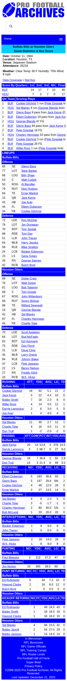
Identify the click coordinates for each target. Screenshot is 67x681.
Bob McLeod (10, 512)
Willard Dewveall (31, 305)
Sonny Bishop (30, 300)
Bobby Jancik (10, 629)
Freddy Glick (29, 372)
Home (8, 38)
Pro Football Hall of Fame (33, 658)
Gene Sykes (29, 256)
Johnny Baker (30, 359)
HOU (5, 94)
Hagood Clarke (11, 584)
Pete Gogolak (54, 103)
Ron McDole (29, 220)
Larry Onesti (29, 354)
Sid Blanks (23, 107)
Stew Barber (29, 170)
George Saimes (31, 260)
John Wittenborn (31, 296)
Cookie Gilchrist (26, 103)
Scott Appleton (30, 332)
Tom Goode (28, 291)
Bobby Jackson (12, 634)
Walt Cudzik (28, 179)
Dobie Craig (28, 278)
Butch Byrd (28, 265)
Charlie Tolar (29, 323)
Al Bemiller (28, 184)
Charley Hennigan (27, 134)
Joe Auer (27, 202)
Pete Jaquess (30, 363)
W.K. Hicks (28, 377)
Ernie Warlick (29, 193)
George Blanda (48, 107)
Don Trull (8, 431)
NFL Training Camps (33, 650)
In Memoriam (33, 638)
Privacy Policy (34, 666)
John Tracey (29, 238)
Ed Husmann (29, 341)
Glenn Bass (23, 112)
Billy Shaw (27, 175)
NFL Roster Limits (33, 654)
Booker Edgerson (32, 251)
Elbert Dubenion (26, 116)
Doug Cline (28, 350)
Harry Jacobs (29, 242)
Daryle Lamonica (13, 408)
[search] (33, 26)
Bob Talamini (29, 287)
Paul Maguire (10, 557)
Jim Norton (9, 566)
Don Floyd (27, 345)
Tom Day (27, 233)
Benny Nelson (30, 368)
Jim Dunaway (29, 224)
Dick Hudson (29, 188)
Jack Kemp (55, 112)
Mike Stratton (29, 247)
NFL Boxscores (33, 642)
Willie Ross (23, 148)
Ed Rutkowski (10, 580)
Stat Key (29, 80)
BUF (5, 89)
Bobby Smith (10, 399)
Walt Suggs (28, 283)
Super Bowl (33, 662)
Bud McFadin (29, 336)
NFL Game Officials (33, 646)
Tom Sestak (28, 229)
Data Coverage (12, 80)
